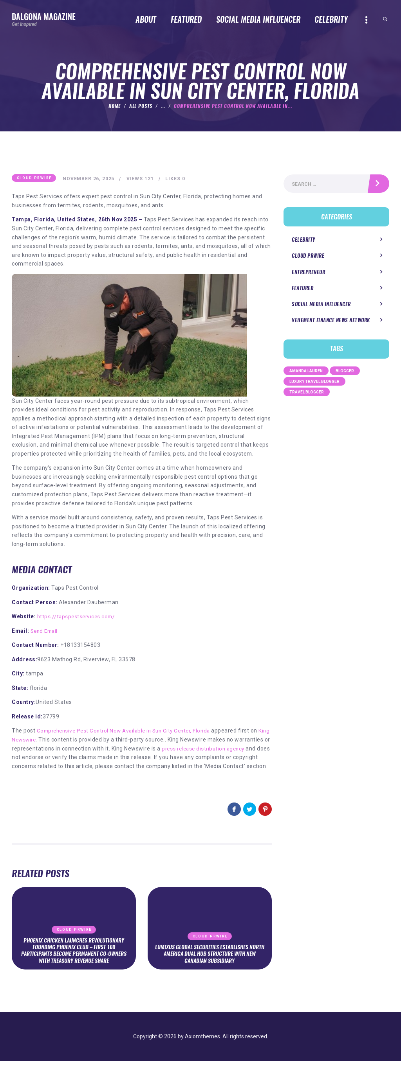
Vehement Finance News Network (331, 321)
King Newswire (31, 740)
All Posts (141, 106)
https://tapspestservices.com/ (77, 617)
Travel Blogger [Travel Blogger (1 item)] (306, 393)
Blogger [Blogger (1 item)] (345, 372)
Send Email (45, 631)
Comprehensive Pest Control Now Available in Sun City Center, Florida (128, 731)
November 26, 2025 (89, 179)
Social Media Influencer (321, 305)
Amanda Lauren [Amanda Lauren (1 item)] (306, 372)
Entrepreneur (308, 273)
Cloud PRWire (34, 178)
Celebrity (303, 240)
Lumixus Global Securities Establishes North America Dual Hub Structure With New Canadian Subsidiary (209, 962)
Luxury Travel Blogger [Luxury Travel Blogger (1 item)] (314, 383)
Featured (302, 289)
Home (114, 106)
